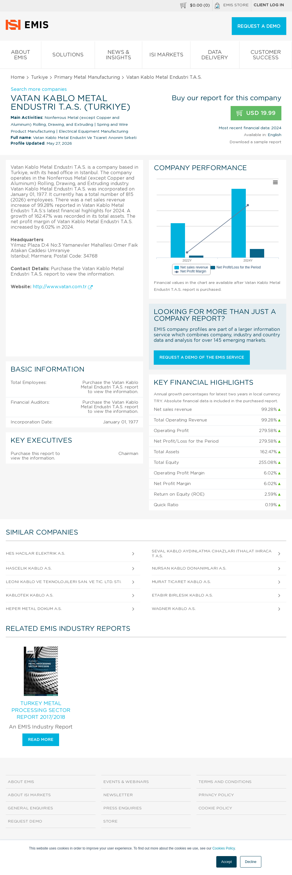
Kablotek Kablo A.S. (29, 595)
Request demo (25, 821)
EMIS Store (232, 6)
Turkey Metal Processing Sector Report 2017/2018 (40, 710)
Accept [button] (226, 862)
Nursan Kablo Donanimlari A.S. (189, 568)
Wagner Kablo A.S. (174, 609)
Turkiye (39, 77)
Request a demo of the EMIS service (201, 358)
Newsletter (118, 795)
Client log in (269, 5)
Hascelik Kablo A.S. (29, 568)
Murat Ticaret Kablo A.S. (181, 582)
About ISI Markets (29, 795)
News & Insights (118, 56)
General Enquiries (30, 808)
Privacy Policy (216, 795)
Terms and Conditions (225, 782)
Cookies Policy (223, 848)
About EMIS (20, 56)
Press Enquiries (122, 808)
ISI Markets (166, 56)
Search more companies (39, 89)
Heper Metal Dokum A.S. (34, 609)
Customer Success (265, 56)
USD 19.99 (256, 113)
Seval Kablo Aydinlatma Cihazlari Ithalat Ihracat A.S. (212, 553)
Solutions (68, 56)
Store (110, 821)
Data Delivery (214, 56)
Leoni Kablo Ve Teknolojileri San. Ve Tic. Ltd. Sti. (63, 582)
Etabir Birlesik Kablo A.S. (182, 595)
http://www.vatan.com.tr (63, 287)
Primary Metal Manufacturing (87, 77)
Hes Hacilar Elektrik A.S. (35, 554)
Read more (40, 740)
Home (18, 77)
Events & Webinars (126, 782)
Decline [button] (250, 862)
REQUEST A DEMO (259, 26)
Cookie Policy (215, 808)
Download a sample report (255, 142)
